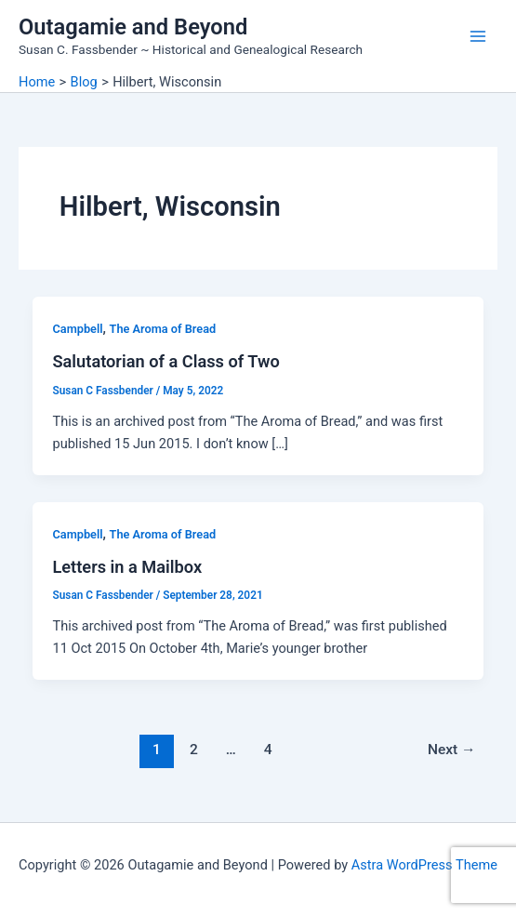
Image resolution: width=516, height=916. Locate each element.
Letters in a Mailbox (127, 567)
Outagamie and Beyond (133, 27)
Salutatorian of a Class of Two (165, 361)
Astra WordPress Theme (424, 864)
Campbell (77, 329)
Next (452, 749)
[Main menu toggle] (477, 36)
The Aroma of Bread (163, 329)
